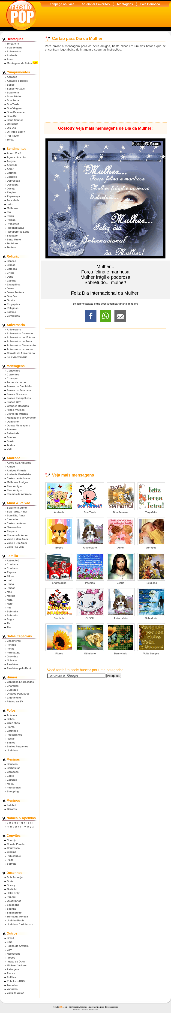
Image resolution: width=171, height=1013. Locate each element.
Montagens (125, 4)
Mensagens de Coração (21, 417)
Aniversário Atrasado (20, 333)
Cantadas (12, 519)
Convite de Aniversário (21, 353)
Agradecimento (16, 157)
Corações (13, 771)
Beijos (11, 84)
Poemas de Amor (17, 535)
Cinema (11, 852)
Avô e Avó (13, 560)
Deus (10, 276)
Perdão (11, 220)
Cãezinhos (13, 723)
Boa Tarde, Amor (17, 511)
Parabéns (12, 664)
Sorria (10, 441)
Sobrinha (12, 611)
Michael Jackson (17, 965)
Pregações (13, 304)
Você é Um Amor (17, 543)
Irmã (9, 580)
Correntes (13, 374)
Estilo (10, 775)
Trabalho (12, 985)
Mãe (9, 591)
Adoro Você (14, 153)
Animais (12, 715)
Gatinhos (12, 730)
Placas (11, 973)
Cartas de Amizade (18, 478)
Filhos (11, 576)
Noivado (12, 660)
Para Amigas (14, 486)
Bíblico (11, 265)
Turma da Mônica (17, 916)
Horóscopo (14, 953)
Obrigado (12, 124)
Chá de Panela (15, 844)
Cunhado (12, 568)
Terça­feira (13, 43)
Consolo (12, 176)
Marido (11, 595)
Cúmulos (12, 689)
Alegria (11, 161)
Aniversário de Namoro (21, 349)
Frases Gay (14, 402)
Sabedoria (13, 433)
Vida (9, 449)
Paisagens (13, 969)
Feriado (11, 644)
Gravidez (12, 656)
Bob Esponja (15, 877)
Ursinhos (12, 750)
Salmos (11, 312)
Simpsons (13, 904)
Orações (12, 296)
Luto (9, 204)
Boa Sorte (13, 100)
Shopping (13, 791)
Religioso (12, 308)
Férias (11, 648)
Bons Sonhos (15, 120)
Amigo (11, 466)
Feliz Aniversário (17, 357)
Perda (10, 216)
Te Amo (11, 247)
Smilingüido (14, 912)
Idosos (11, 957)
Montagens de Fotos (19, 63)
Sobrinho (12, 615)
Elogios (11, 192)
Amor (10, 59)
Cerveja (11, 840)
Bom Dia (12, 116)
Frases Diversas (17, 394)
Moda (10, 783)
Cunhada (12, 564)
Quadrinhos (14, 900)
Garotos (12, 809)
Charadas (13, 685)
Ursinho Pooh (15, 920)
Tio (9, 627)
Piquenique (14, 855)
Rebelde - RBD (16, 981)
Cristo (10, 272)
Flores (11, 726)
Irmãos (11, 588)
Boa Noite (13, 92)
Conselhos (13, 370)
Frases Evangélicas (19, 398)
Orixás (11, 300)
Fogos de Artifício (18, 945)
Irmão (10, 584)
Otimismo (13, 421)
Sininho (11, 908)
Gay (9, 949)
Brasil (10, 938)
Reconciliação (15, 227)
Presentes (13, 223)
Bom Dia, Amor (16, 515)
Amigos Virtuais (17, 470)
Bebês (11, 719)
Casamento (14, 640)
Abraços (12, 76)
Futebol (11, 805)
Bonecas (12, 764)
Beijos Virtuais (16, 88)
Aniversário (14, 51)
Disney (11, 885)
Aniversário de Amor (19, 341)
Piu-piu (11, 897)
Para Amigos (15, 490)
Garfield (12, 889)
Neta (9, 599)
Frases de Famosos (19, 390)
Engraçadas (14, 697)
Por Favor (13, 135)
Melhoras (12, 208)
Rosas (11, 738)
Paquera (12, 531)
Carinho (12, 172)
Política (11, 977)
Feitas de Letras (17, 382)
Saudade (12, 235)
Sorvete (11, 863)
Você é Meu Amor (17, 539)
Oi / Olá (11, 127)
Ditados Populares (18, 693)
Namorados (14, 527)
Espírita (11, 280)
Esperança (13, 196)
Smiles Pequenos (17, 746)
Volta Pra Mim (15, 546)
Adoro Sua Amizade (19, 462)
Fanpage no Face (62, 4)
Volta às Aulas (15, 993)
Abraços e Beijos (17, 80)
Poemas (12, 429)
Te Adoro (12, 243)
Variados (12, 989)
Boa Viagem (14, 108)
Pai (9, 607)
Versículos (13, 316)
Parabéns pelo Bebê (19, 668)
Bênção (11, 261)
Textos (11, 445)
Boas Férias (14, 96)
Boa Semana (14, 47)
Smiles (11, 742)
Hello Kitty (13, 893)
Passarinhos (14, 734)
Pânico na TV (15, 701)
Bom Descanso (16, 112)
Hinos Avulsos (16, 409)
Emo (9, 942)
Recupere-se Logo (18, 231)
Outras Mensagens (18, 425)
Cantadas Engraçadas (20, 681)
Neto (10, 603)
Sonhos (11, 437)
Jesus (10, 288)
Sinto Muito (14, 239)
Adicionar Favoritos (95, 4)
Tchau (10, 139)
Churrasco (13, 848)
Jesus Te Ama (15, 292)
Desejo (11, 188)
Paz (9, 212)
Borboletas (13, 768)
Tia (9, 623)
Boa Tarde (13, 104)
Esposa (11, 572)
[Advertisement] (105, 87)
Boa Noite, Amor (17, 507)
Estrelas (12, 779)
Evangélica (13, 284)
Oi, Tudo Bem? (16, 131)
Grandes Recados (18, 406)
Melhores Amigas (17, 482)
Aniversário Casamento (21, 345)
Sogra (10, 619)
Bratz (10, 881)
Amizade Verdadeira (19, 474)
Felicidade (13, 200)
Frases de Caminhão (19, 386)
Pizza (10, 859)
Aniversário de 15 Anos (21, 337)
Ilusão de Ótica (16, 961)
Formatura (13, 652)
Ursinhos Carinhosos (20, 924)
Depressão (13, 180)
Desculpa (12, 184)
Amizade (12, 55)
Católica (12, 268)
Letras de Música (17, 413)
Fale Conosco (150, 4)
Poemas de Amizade (19, 494)
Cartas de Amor (16, 523)
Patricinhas (14, 787)
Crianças (12, 378)
